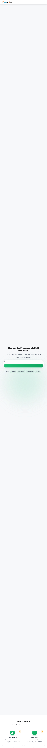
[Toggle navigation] (43, 2)
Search (23, 365)
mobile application (21, 371)
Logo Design (13, 371)
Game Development (30, 371)
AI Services (38, 371)
